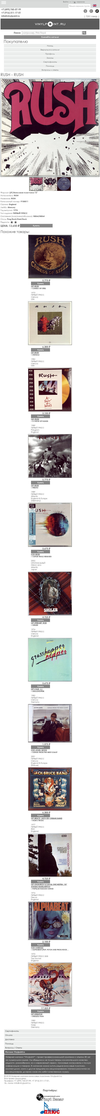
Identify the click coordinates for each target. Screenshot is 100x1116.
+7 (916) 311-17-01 (11, 12)
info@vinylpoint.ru (10, 16)
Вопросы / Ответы (13, 1047)
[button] (97, 80)
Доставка (9, 1039)
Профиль (50, 54)
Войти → (67, 2)
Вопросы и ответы (50, 70)
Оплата (8, 1035)
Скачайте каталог (50, 37)
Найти (84, 33)
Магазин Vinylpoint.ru (15, 1052)
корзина (79, 2)
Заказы (50, 58)
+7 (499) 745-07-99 (11, 9)
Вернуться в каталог (50, 49)
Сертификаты (50, 62)
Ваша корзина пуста (79, 6)
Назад (50, 46)
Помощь (50, 66)
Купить (36, 225)
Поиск (17, 32)
